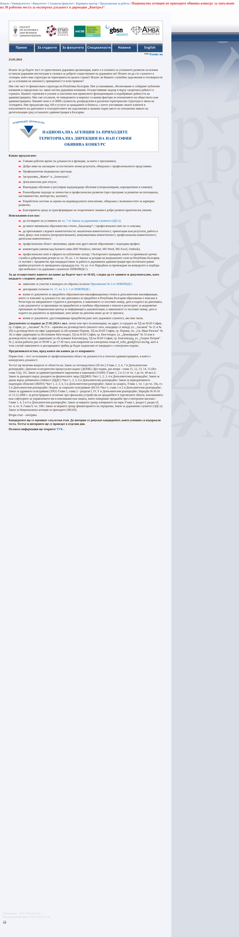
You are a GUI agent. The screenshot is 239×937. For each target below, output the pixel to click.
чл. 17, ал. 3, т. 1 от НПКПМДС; (70, 289)
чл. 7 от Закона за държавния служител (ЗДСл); (91, 220)
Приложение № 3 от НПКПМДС (111, 284)
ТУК (59, 429)
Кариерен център (86, 3)
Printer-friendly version (5, 922)
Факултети (39, 3)
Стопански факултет (61, 3)
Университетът (20, 3)
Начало (4, 3)
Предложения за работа (115, 3)
